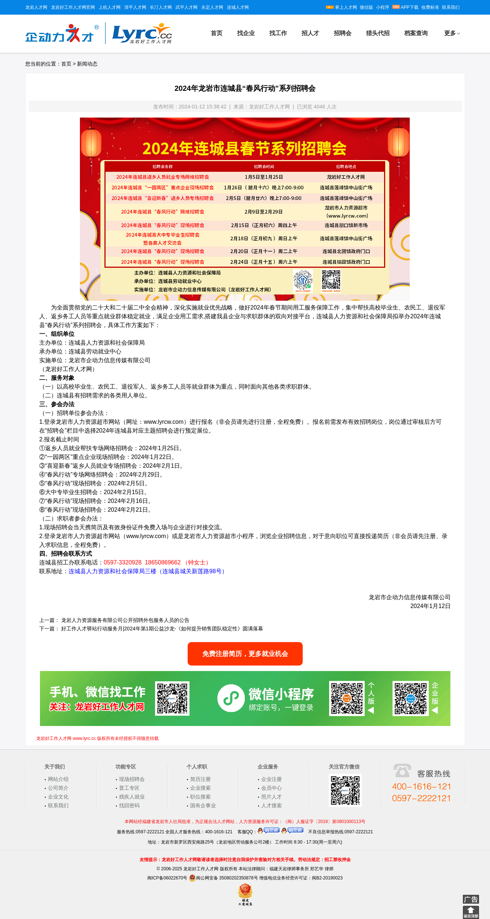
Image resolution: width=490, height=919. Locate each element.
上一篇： (49, 620)
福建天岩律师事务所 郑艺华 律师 (301, 868)
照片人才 (271, 797)
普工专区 (129, 788)
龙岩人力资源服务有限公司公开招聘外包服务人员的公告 (125, 620)
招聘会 (342, 33)
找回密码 (129, 805)
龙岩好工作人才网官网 (73, 7)
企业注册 (271, 779)
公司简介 (58, 788)
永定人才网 (212, 7)
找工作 (278, 33)
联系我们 (451, 7)
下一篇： (49, 628)
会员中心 (271, 788)
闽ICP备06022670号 (167, 878)
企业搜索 (200, 788)
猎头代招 (378, 33)
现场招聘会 (132, 779)
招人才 (310, 33)
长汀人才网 (161, 7)
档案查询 (416, 33)
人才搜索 (271, 805)
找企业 (246, 33)
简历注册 (200, 779)
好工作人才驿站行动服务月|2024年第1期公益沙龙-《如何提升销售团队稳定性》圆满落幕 (162, 628)
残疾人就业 (132, 797)
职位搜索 (200, 797)
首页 (216, 33)
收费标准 (430, 7)
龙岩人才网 (36, 7)
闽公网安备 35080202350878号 (223, 878)
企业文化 (58, 797)
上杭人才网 (110, 7)
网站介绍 (58, 779)
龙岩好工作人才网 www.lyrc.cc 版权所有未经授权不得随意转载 (97, 738)
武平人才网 (187, 7)
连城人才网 (238, 7)
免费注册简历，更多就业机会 (245, 653)
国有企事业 (203, 805)
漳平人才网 (135, 7)
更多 (450, 33)
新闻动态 (87, 64)
